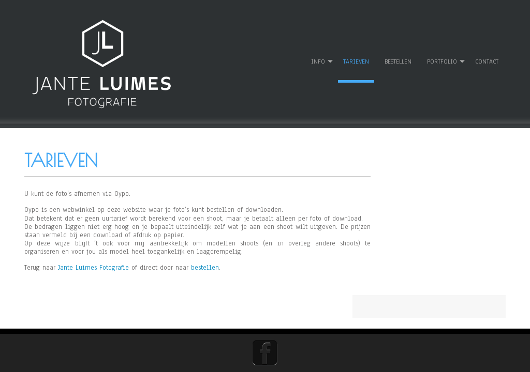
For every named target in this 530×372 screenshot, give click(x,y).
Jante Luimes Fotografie (93, 260)
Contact (486, 54)
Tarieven (356, 54)
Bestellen (397, 54)
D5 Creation (367, 352)
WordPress (454, 352)
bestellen (205, 260)
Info (318, 54)
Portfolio (441, 54)
